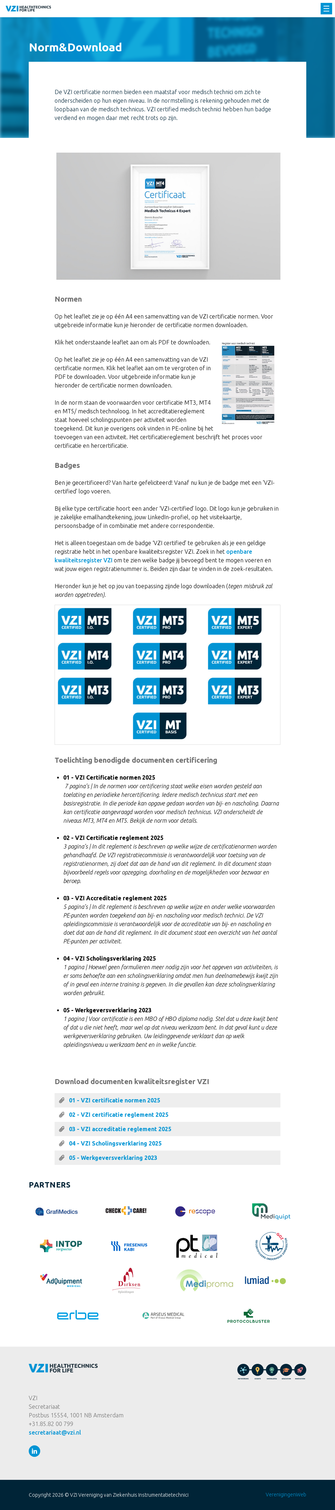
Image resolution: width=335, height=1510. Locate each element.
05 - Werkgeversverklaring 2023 (113, 1157)
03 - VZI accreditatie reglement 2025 (120, 1129)
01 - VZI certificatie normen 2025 (114, 1100)
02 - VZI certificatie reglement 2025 (118, 1114)
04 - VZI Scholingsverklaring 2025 (115, 1143)
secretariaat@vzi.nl (55, 1432)
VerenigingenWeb (286, 1494)
